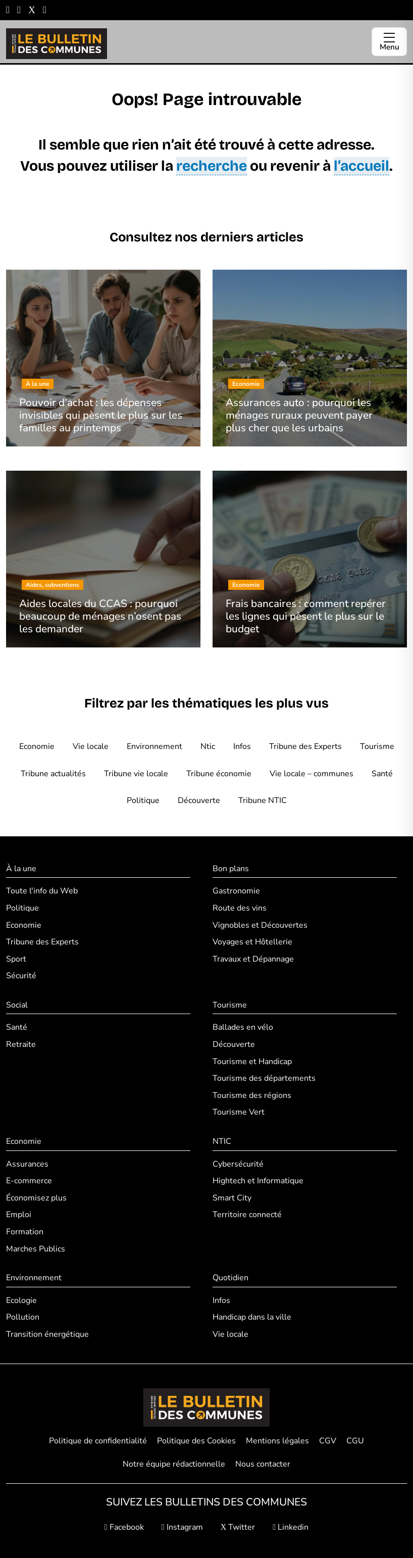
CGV (327, 1440)
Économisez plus (36, 1197)
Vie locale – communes (311, 773)
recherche (211, 166)
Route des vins (240, 908)
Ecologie (21, 1300)
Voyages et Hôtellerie (252, 941)
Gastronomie (236, 890)
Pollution (22, 1317)
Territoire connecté (247, 1214)
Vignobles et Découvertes (260, 925)
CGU (355, 1440)
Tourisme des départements (264, 1078)
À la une (21, 868)
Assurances (27, 1164)
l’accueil (361, 166)
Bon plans (231, 868)
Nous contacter (262, 1464)
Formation (24, 1231)
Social (17, 1005)
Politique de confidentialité (98, 1440)
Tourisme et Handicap (252, 1061)
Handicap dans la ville (252, 1317)
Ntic (207, 746)
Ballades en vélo (243, 1027)
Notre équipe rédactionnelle (174, 1464)
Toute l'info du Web (42, 890)
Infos (242, 746)
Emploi (18, 1214)
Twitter (238, 1527)
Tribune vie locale (136, 773)
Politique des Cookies (196, 1440)
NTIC (222, 1141)
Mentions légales (277, 1440)
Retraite (21, 1044)
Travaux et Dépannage (253, 959)
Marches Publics (35, 1248)
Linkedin (290, 1527)
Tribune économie (218, 773)
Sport (16, 959)
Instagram (182, 1527)
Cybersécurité (238, 1164)
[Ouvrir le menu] (389, 41)
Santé (382, 773)
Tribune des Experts (305, 746)
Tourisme (377, 746)
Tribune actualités (53, 773)
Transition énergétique (47, 1334)
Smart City (232, 1197)
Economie (37, 746)
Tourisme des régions (252, 1095)
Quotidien (230, 1277)
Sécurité (21, 975)
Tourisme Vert (239, 1112)
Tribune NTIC (262, 800)
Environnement (154, 746)
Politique (143, 800)
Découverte (199, 800)
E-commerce (29, 1180)
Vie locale (91, 746)
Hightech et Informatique (258, 1180)
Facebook (124, 1527)
